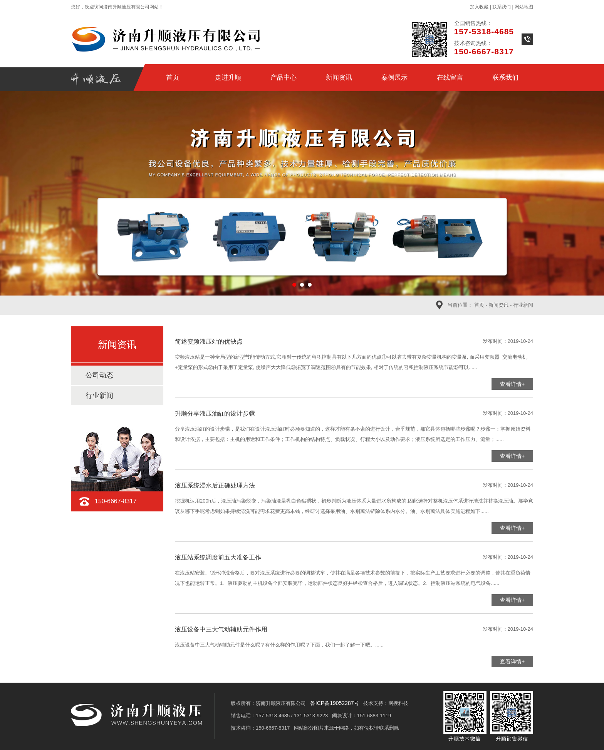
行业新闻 (523, 305)
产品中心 (283, 77)
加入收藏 (479, 7)
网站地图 (524, 7)
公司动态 (99, 375)
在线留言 (450, 77)
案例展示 (394, 77)
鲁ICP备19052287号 (334, 703)
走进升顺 (228, 77)
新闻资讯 (339, 77)
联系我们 (501, 7)
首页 (172, 77)
